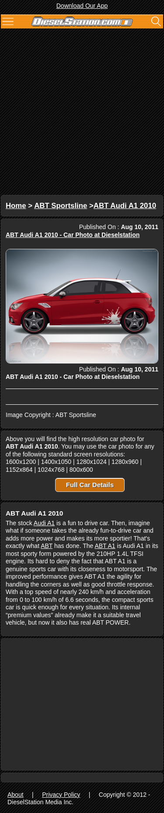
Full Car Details (90, 484)
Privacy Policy (61, 794)
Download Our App (82, 5)
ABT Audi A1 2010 (125, 205)
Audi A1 (44, 523)
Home (16, 205)
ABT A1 (104, 545)
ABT (46, 545)
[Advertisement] (82, 113)
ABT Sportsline (60, 205)
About (15, 794)
